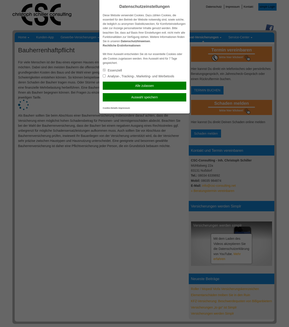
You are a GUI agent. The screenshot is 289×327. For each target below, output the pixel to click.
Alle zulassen (144, 86)
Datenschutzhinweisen (135, 41)
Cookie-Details (110, 108)
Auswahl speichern (144, 97)
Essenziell (112, 70)
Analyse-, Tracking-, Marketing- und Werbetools (138, 76)
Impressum (124, 108)
